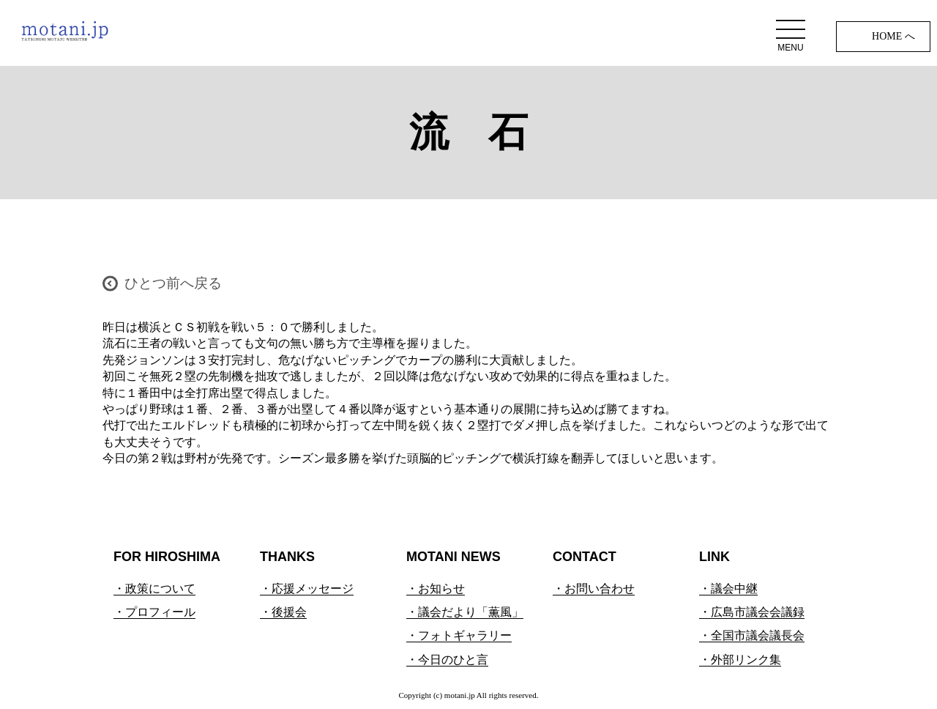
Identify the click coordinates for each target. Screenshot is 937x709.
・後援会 (283, 612)
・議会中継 (728, 588)
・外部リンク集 (740, 659)
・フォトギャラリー (459, 635)
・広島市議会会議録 (752, 612)
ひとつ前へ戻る (173, 283)
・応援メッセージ (307, 588)
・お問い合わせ (594, 588)
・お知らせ (435, 588)
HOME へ (893, 36)
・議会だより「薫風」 (464, 612)
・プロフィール (154, 612)
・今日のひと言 (447, 659)
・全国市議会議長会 (752, 635)
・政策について (154, 588)
